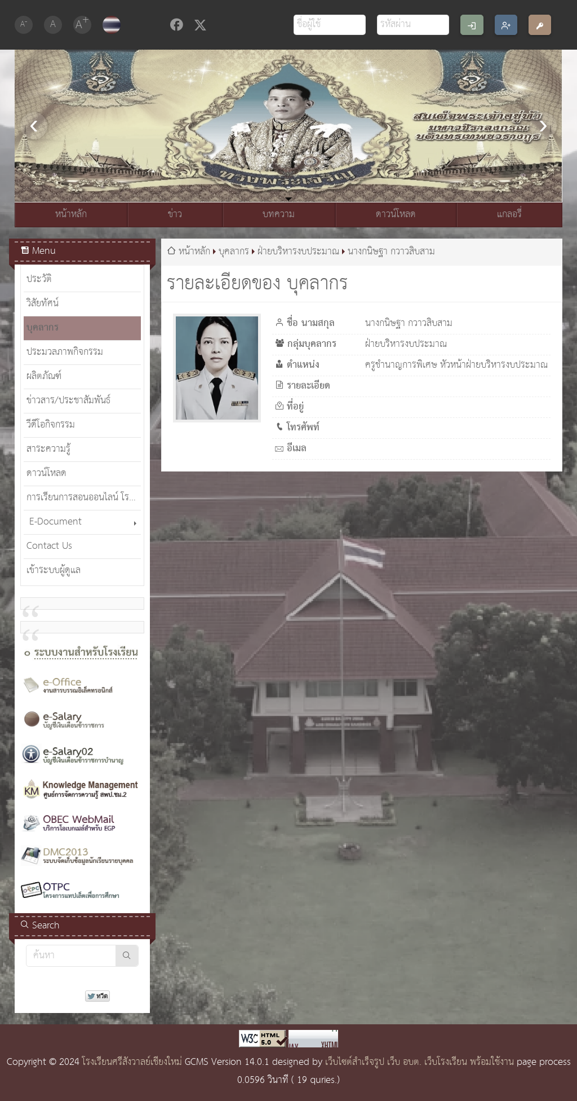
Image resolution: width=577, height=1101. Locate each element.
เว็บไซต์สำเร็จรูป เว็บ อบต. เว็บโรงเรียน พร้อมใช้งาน (419, 1062)
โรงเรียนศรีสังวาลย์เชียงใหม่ (132, 1062)
